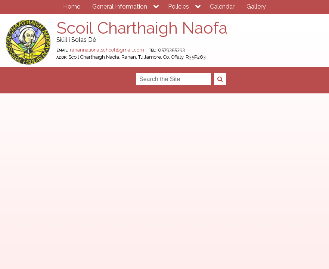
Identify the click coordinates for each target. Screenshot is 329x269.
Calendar (222, 6)
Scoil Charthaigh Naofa (141, 27)
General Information (119, 6)
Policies (178, 6)
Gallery (256, 6)
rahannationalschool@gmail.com (107, 50)
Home (71, 6)
